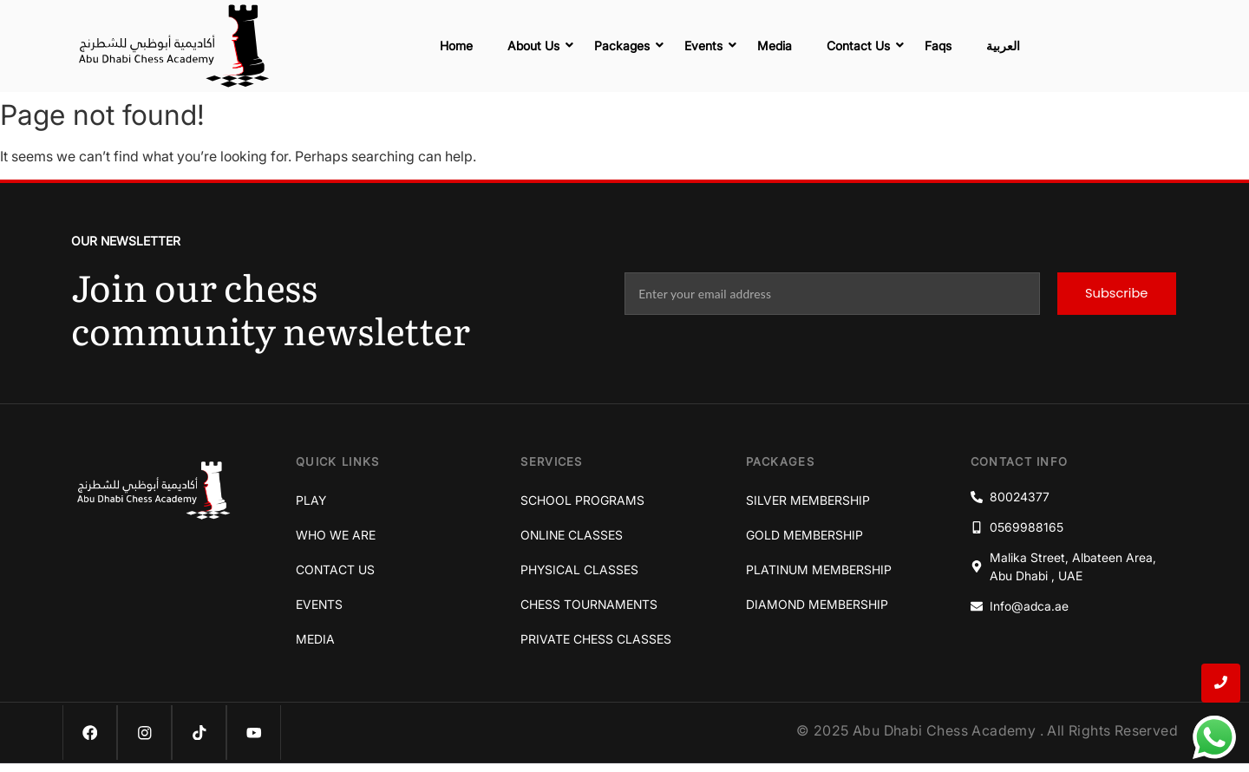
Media (774, 45)
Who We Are (336, 534)
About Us (537, 45)
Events (707, 45)
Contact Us (863, 45)
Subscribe (1116, 294)
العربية (1003, 45)
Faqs (938, 45)
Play (311, 500)
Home (456, 45)
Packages (626, 45)
